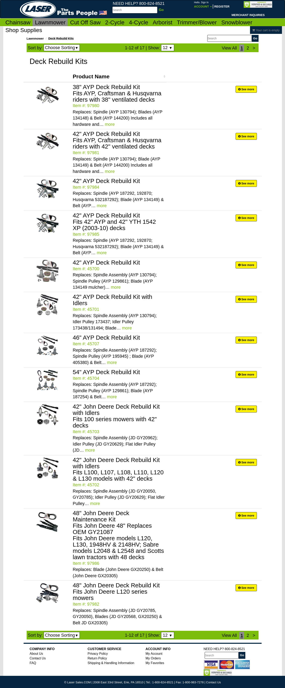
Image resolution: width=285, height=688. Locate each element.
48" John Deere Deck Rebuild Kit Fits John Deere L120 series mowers (116, 591)
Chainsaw (18, 22)
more (110, 124)
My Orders (153, 658)
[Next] (253, 48)
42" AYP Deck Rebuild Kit (106, 181)
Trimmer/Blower (197, 22)
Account (203, 4)
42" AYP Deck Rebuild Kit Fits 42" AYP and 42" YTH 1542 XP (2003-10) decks (114, 221)
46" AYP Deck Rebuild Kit (106, 337)
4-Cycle (138, 22)
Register (221, 6)
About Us (36, 653)
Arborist (162, 22)
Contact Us (38, 658)
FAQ (33, 663)
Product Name (91, 76)
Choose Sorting (62, 47)
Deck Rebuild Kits (61, 38)
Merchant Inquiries (248, 15)
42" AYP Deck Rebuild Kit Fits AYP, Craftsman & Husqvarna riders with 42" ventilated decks (117, 140)
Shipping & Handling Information (111, 663)
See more (246, 89)
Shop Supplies (23, 30)
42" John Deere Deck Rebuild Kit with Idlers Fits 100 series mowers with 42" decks (116, 416)
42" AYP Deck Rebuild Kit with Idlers (112, 299)
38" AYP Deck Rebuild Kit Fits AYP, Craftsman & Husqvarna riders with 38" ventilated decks (117, 93)
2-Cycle (114, 22)
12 (167, 47)
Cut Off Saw (85, 22)
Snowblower (236, 22)
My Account (154, 653)
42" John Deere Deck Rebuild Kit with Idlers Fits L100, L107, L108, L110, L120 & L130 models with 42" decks (118, 469)
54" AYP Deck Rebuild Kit (106, 372)
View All (229, 48)
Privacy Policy (98, 653)
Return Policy (97, 658)
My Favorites (155, 663)
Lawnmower (50, 22)
